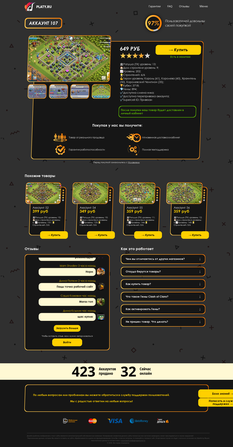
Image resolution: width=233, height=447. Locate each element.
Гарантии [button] (154, 6)
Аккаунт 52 (41, 208)
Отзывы (183, 6)
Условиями (134, 163)
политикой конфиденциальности (133, 440)
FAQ (169, 6)
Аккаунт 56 (182, 208)
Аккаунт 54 (87, 208)
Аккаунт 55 (135, 208)
